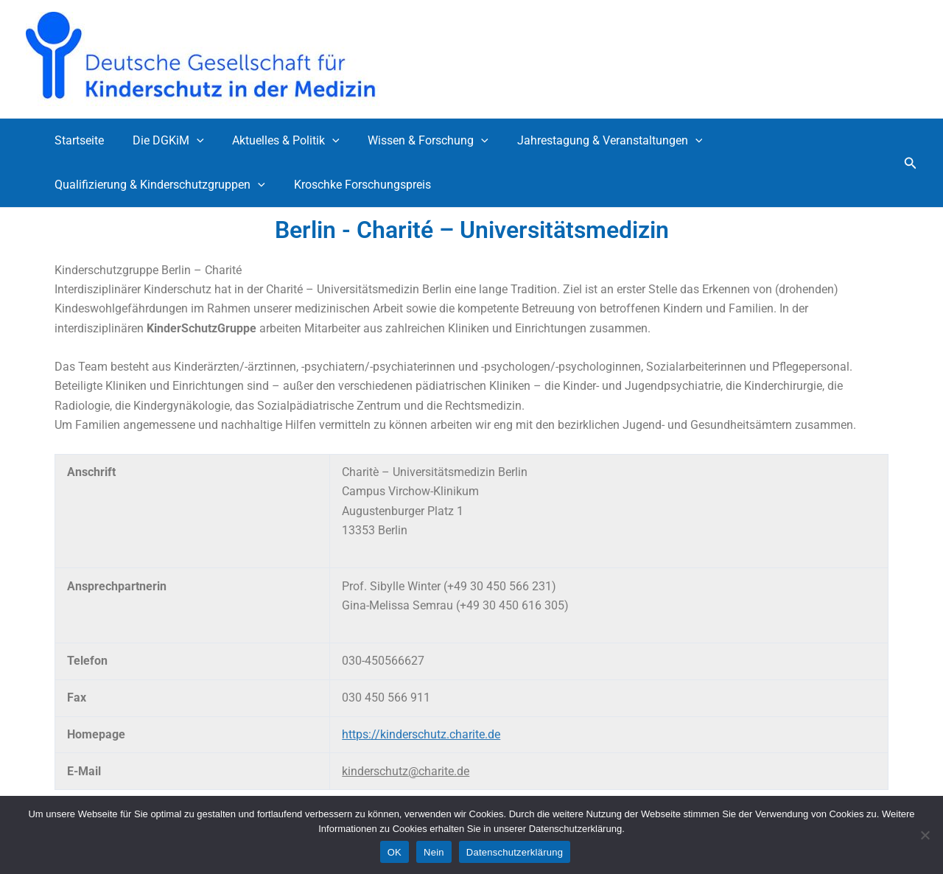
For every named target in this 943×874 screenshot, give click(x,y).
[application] (189, 141)
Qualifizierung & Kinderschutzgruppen (157, 185)
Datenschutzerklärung (514, 852)
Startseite (77, 140)
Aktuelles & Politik (274, 141)
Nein (434, 852)
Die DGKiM (161, 141)
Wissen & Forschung (411, 141)
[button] (910, 163)
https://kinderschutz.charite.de (421, 734)
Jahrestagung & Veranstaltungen (588, 141)
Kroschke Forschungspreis (355, 185)
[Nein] (924, 835)
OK (395, 852)
